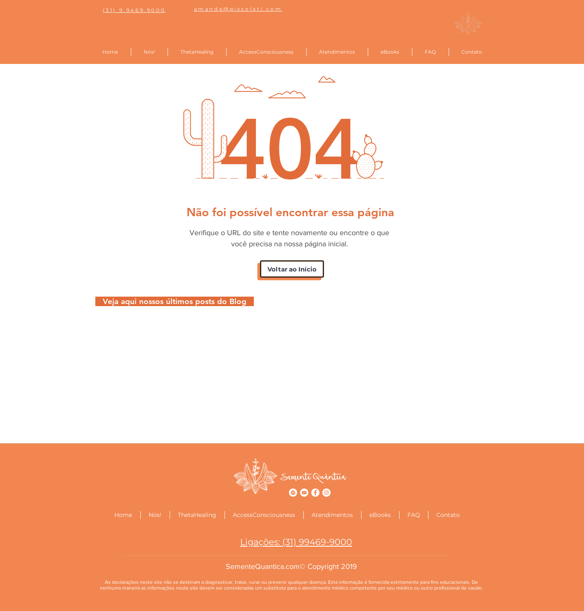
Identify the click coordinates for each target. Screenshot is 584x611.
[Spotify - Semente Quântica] (293, 492)
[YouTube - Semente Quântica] (304, 492)
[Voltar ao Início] (292, 269)
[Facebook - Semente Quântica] (315, 492)
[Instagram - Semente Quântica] (326, 492)
